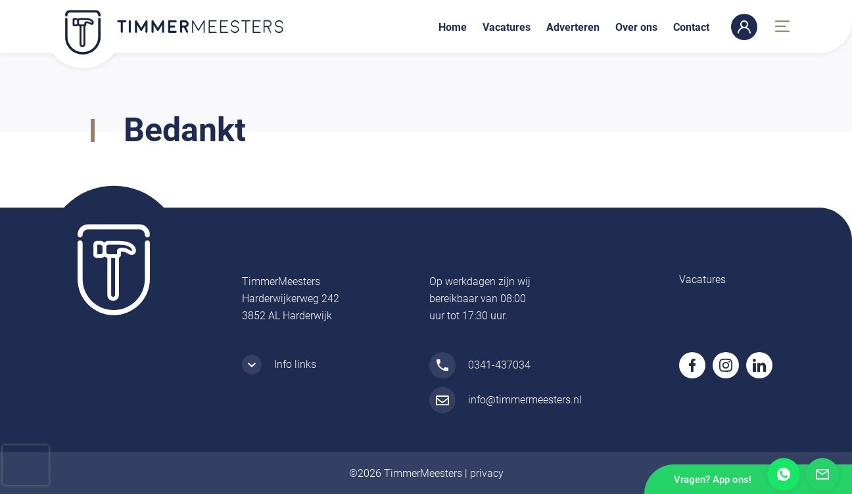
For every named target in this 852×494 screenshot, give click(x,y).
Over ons (636, 27)
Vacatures (507, 27)
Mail (822, 474)
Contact (691, 27)
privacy (487, 473)
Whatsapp (783, 474)
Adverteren (573, 27)
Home (452, 27)
